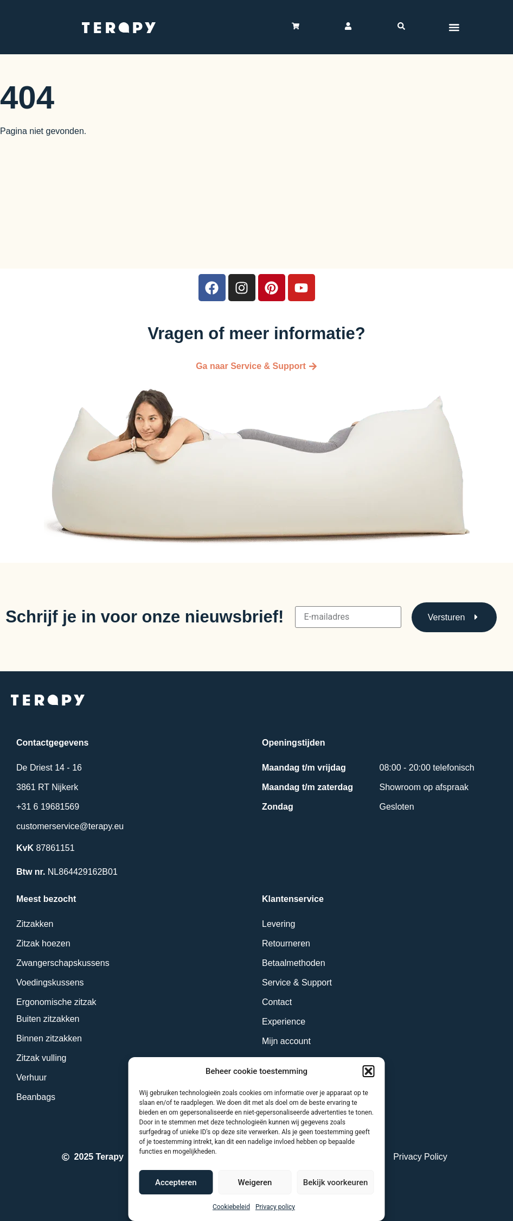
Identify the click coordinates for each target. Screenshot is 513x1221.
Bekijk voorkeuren (335, 1182)
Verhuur (31, 1077)
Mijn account (286, 1041)
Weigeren (255, 1182)
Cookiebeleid (231, 1207)
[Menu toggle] (453, 27)
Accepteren (176, 1182)
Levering (278, 924)
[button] (368, 1071)
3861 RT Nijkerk (47, 787)
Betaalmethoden (293, 963)
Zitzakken (34, 924)
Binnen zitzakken (49, 1038)
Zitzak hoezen (43, 943)
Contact (277, 1002)
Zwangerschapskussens (63, 963)
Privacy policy (275, 1207)
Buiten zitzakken (48, 1018)
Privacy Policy (420, 1156)
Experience (283, 1021)
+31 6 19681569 (47, 806)
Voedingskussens (50, 982)
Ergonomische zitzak (56, 1002)
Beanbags (35, 1097)
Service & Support (297, 982)
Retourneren (286, 943)
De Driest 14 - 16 (49, 767)
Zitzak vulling (41, 1058)
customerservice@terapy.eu (70, 826)
